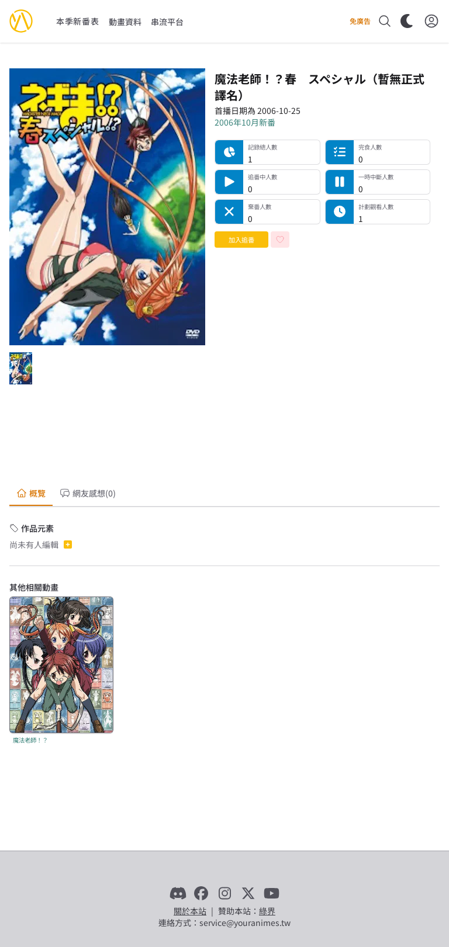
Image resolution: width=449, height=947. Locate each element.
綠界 (267, 911)
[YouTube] (271, 893)
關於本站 (190, 911)
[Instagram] (224, 893)
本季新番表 (77, 21)
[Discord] (177, 893)
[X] (248, 893)
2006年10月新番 (245, 122)
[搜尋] (385, 21)
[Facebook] (201, 893)
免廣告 (360, 21)
